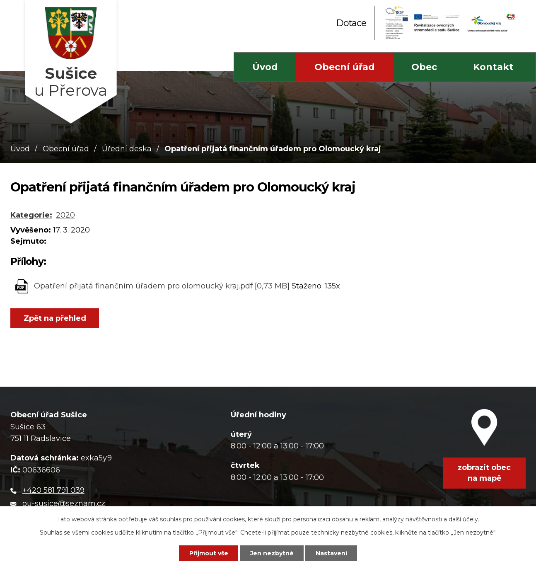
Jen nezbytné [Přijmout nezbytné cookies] (272, 553)
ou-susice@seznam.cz (63, 503)
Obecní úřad (344, 67)
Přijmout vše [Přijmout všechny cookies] (208, 553)
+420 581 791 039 (53, 490)
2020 (65, 215)
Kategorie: (31, 215)
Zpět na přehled (55, 318)
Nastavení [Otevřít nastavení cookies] (331, 553)
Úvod (265, 67)
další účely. (464, 519)
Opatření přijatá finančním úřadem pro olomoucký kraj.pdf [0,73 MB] (162, 286)
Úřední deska (127, 148)
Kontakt (493, 67)
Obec (424, 67)
